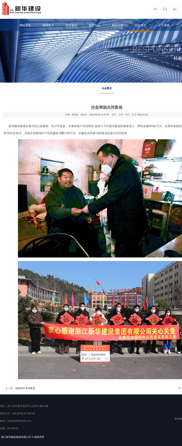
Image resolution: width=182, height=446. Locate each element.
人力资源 (164, 25)
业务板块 (71, 25)
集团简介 (48, 25)
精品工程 (117, 25)
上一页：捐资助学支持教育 (20, 388)
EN (174, 9)
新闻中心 (94, 25)
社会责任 (107, 88)
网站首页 (25, 25)
